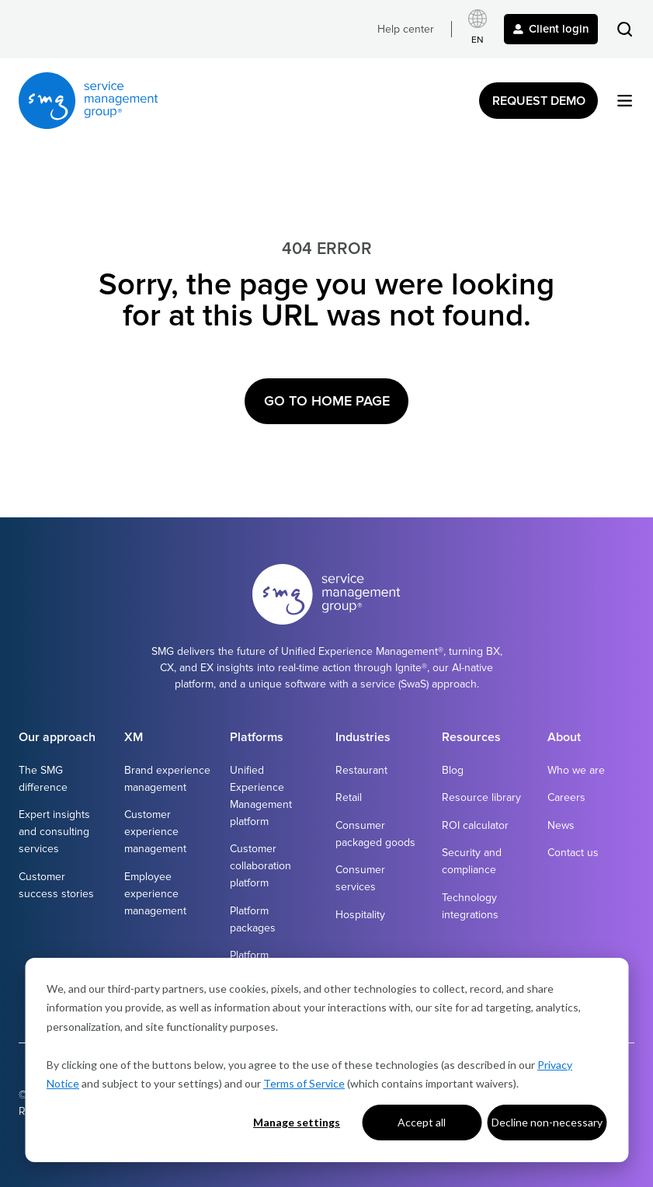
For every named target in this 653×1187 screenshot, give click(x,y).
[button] (624, 29)
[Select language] (477, 29)
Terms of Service (304, 1083)
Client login (551, 29)
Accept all (422, 1122)
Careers (566, 797)
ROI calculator (475, 825)
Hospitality (360, 914)
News (561, 825)
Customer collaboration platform (260, 865)
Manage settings (296, 1122)
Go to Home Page (327, 400)
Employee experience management (155, 893)
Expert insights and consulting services (54, 831)
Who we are (576, 770)
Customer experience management (155, 831)
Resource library (481, 797)
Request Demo (538, 101)
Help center (405, 29)
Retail (348, 797)
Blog (453, 770)
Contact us (573, 852)
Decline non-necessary (547, 1122)
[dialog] (326, 1060)
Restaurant (361, 770)
